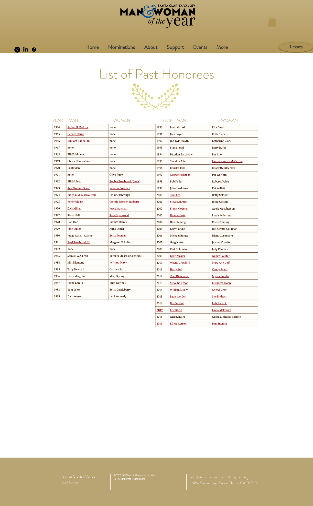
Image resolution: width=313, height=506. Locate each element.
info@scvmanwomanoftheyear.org (219, 477)
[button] (272, 22)
